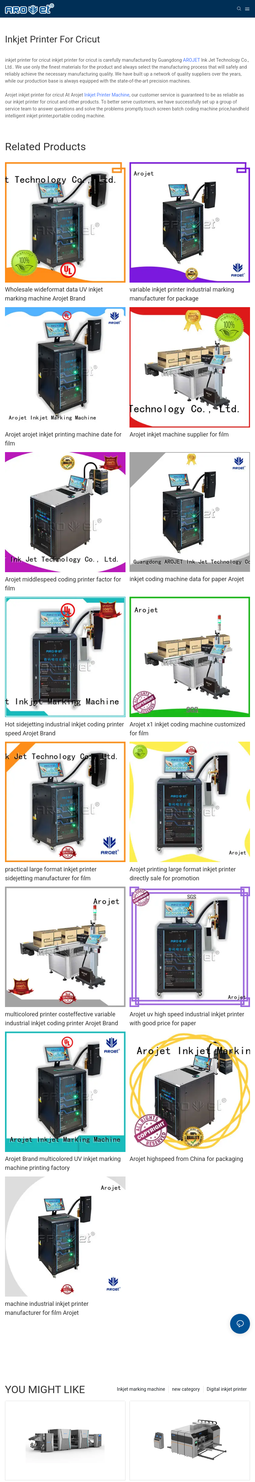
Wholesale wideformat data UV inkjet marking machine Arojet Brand (54, 294)
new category (186, 1389)
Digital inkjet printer (227, 1389)
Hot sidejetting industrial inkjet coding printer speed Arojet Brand (64, 729)
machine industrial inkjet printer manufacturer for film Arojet (47, 1308)
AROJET (191, 60)
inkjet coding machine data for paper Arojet (186, 578)
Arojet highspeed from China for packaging (186, 1158)
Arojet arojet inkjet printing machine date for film (63, 439)
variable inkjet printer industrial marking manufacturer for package (181, 294)
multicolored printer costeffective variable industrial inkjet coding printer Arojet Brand (61, 1019)
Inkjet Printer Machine (106, 95)
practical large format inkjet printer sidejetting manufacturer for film (51, 874)
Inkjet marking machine (141, 1389)
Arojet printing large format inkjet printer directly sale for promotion (182, 874)
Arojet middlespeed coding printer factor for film (63, 584)
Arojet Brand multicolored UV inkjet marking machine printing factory (63, 1163)
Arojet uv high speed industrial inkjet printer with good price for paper (186, 1019)
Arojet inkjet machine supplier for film (179, 434)
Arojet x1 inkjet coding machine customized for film (187, 729)
